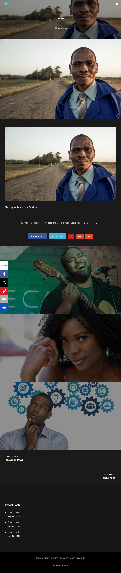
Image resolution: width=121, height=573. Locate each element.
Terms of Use (42, 558)
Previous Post (60, 458)
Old (72, 223)
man (67, 223)
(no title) (13, 512)
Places (36, 223)
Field (61, 223)
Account (81, 558)
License (54, 558)
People (60, 19)
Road (77, 223)
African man (51, 223)
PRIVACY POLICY (67, 558)
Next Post (60, 476)
